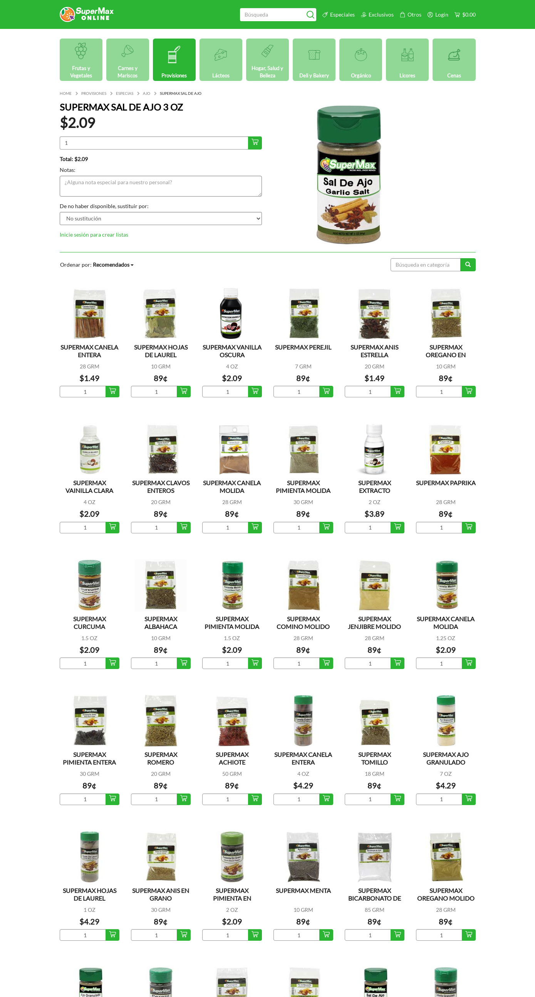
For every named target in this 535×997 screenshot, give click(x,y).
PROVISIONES (93, 93)
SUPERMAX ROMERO (160, 758)
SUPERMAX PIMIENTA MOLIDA (303, 486)
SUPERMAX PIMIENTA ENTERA (89, 758)
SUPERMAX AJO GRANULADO (446, 758)
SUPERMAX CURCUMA (89, 622)
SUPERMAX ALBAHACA (160, 622)
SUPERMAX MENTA (303, 890)
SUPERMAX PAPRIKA (446, 482)
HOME (66, 93)
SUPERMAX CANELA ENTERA (89, 350)
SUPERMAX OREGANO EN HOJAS (446, 354)
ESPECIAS (124, 93)
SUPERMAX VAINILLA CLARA (89, 486)
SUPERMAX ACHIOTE (232, 758)
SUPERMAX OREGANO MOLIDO (446, 894)
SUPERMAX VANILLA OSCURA (232, 350)
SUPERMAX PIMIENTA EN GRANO (232, 898)
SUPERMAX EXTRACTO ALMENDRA (374, 490)
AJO (146, 93)
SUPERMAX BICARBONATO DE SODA (374, 898)
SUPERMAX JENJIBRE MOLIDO (374, 622)
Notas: (67, 169)
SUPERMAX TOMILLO (374, 758)
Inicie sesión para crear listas (94, 234)
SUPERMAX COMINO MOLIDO (303, 622)
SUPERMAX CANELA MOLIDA (232, 486)
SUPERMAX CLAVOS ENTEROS (161, 486)
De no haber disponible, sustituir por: (104, 206)
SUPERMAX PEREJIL (303, 347)
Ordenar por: (97, 264)
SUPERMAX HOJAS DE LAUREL (161, 350)
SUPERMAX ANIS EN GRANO (160, 894)
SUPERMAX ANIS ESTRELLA (374, 350)
